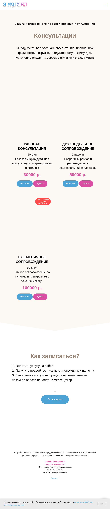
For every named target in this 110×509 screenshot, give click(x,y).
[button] (32, 131)
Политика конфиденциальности (49, 452)
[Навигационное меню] (105, 5)
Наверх (55, 478)
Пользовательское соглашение (81, 452)
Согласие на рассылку (52, 455)
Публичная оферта (30, 455)
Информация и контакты (77, 455)
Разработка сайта (22, 452)
